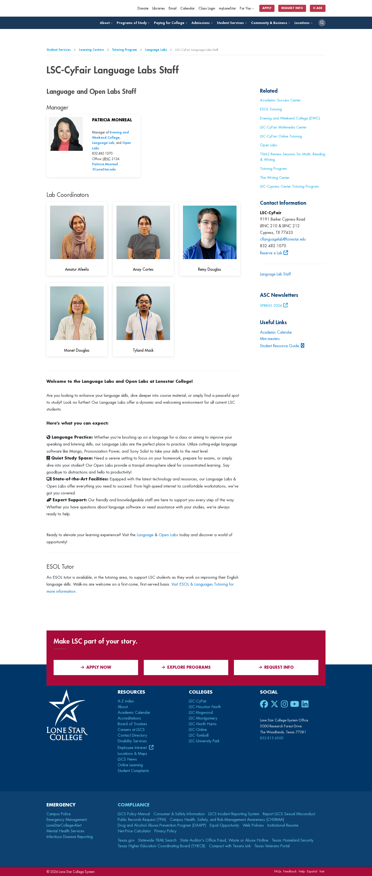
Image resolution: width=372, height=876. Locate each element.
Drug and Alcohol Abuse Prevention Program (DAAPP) (162, 825)
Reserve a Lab (271, 253)
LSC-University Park (204, 741)
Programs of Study (133, 23)
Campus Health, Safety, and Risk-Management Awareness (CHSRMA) (227, 820)
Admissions (201, 23)
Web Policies (253, 825)
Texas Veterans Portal (272, 846)
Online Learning (130, 765)
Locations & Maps (132, 754)
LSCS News (127, 759)
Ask (317, 8)
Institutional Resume (282, 825)
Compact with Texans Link (230, 846)
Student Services (231, 23)
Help (302, 871)
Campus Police (58, 814)
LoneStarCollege (63, 825)
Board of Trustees (132, 724)
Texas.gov (126, 840)
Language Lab (103, 142)
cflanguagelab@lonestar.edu (283, 239)
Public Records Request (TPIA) (142, 820)
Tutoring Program (124, 49)
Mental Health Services (65, 831)
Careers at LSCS (131, 730)
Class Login (207, 8)
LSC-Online (198, 730)
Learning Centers (91, 49)
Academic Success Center (280, 100)
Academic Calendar (276, 332)
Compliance (133, 805)
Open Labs (168, 535)
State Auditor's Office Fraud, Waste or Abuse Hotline (224, 840)
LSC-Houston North (205, 707)
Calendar (187, 8)
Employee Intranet (133, 748)
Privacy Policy (165, 831)
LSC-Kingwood (201, 713)
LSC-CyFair (198, 701)
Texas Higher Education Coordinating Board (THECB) (161, 846)
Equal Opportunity (224, 825)
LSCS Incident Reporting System (233, 814)
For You (247, 8)
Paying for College (170, 23)
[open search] (322, 22)
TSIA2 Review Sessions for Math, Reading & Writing (292, 156)
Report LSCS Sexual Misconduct (289, 814)
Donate (143, 8)
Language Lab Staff (276, 274)
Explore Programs (186, 667)
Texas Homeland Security (292, 840)
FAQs (277, 871)
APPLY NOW (96, 667)
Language (145, 535)
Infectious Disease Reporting (69, 837)
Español (312, 871)
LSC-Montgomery (203, 718)
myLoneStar (227, 8)
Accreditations (129, 718)
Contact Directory (132, 735)
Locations (303, 23)
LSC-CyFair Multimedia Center (283, 127)
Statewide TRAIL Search (157, 840)
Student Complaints (133, 771)
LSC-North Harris (203, 724)
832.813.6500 (271, 738)
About (106, 23)
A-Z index (126, 701)
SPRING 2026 (271, 306)
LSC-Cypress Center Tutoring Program (289, 186)
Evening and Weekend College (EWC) (290, 118)
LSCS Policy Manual (134, 814)
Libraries (158, 8)
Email (173, 8)
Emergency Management (66, 820)
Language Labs (156, 49)
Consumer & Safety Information (179, 814)
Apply (266, 8)
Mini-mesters (270, 339)
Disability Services (132, 741)
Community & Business (270, 23)
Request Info (292, 8)
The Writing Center (274, 178)
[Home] (81, 8)
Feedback (290, 871)
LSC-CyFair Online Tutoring (281, 136)
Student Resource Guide (279, 346)
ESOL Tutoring (271, 109)
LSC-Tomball (199, 735)
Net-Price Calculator (134, 831)
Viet (321, 871)
